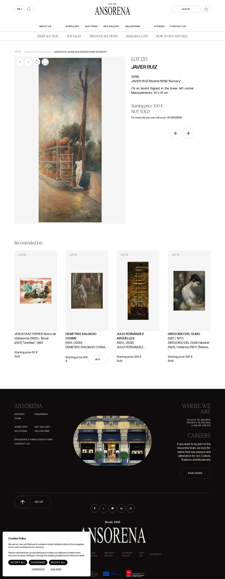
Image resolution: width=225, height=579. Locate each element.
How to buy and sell (172, 36)
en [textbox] (18, 9)
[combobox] (19, 9)
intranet (156, 554)
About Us (45, 26)
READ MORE (195, 473)
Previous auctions (103, 36)
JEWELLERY (72, 26)
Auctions (91, 26)
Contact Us (178, 26)
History (19, 414)
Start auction (47, 36)
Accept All (18, 562)
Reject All (58, 562)
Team (17, 418)
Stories (159, 26)
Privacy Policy (110, 554)
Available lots (137, 36)
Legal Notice (93, 554)
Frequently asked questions (33, 439)
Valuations (132, 26)
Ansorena (41, 414)
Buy (97, 359)
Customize (38, 562)
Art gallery (111, 26)
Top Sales (74, 36)
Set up (142, 554)
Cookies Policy (127, 554)
